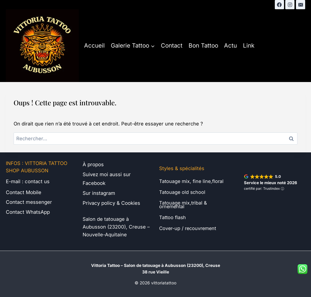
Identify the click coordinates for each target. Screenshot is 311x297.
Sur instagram (99, 193)
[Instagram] (289, 4)
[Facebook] (279, 4)
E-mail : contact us (27, 181)
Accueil (94, 45)
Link (248, 45)
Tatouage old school (182, 192)
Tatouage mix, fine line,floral (192, 181)
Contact (171, 45)
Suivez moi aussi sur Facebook (107, 178)
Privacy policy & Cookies (111, 202)
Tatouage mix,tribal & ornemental (183, 204)
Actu (230, 45)
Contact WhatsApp (28, 211)
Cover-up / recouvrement (188, 227)
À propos (93, 164)
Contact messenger (29, 202)
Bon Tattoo (203, 45)
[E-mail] (300, 4)
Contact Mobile (23, 192)
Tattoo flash (173, 217)
